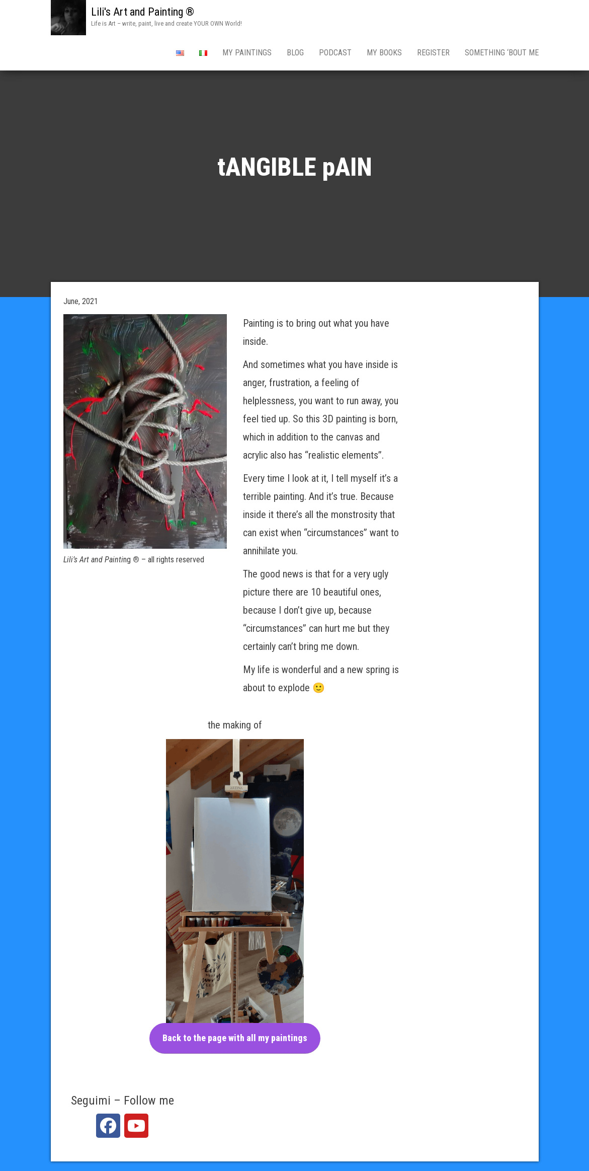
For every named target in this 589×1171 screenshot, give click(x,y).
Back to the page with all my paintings (234, 1038)
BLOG (295, 52)
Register (433, 52)
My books (384, 52)
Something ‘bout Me (502, 52)
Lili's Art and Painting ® (142, 12)
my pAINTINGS (247, 52)
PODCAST (335, 52)
